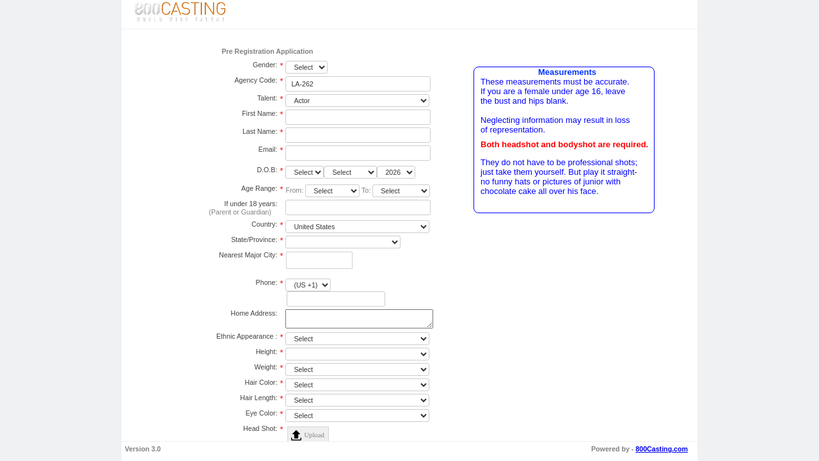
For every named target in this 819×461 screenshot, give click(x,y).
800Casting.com (661, 449)
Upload (314, 437)
